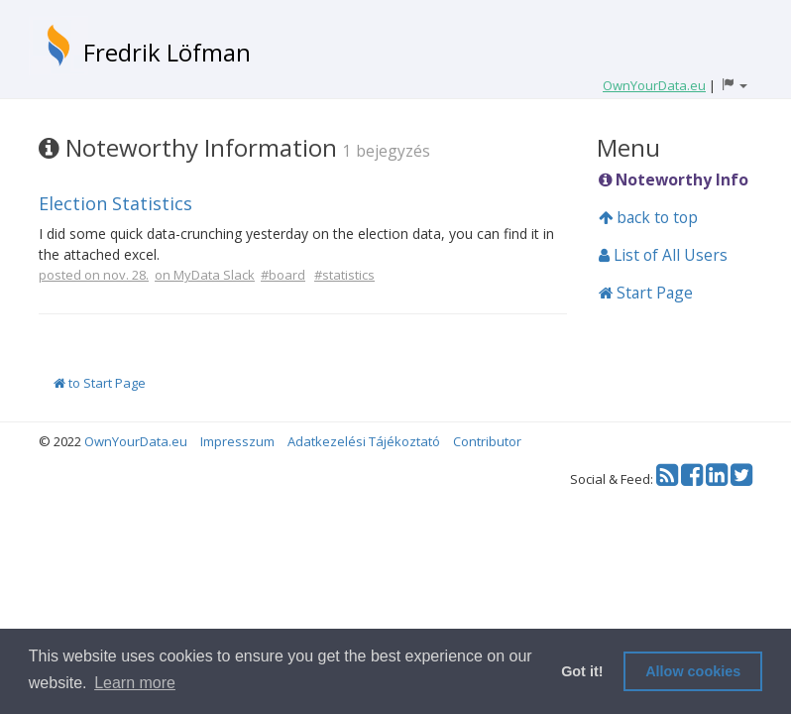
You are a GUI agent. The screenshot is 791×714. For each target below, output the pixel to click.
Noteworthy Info (673, 179)
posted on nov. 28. (94, 275)
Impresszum (237, 441)
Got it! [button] (582, 671)
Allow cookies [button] (692, 671)
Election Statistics (115, 203)
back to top (648, 217)
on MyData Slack (205, 275)
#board (283, 275)
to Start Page (100, 383)
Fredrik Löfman (167, 52)
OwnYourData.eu (135, 441)
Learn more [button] (134, 682)
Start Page (646, 292)
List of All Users (663, 255)
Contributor (487, 441)
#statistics (344, 275)
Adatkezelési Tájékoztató (363, 441)
